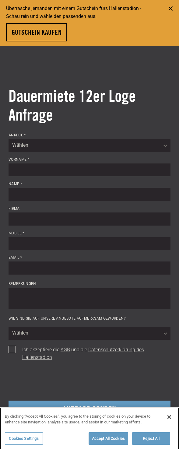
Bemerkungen (22, 283)
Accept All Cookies (108, 439)
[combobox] (89, 145)
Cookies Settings (24, 439)
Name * (15, 184)
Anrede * (17, 135)
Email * (15, 257)
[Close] (169, 418)
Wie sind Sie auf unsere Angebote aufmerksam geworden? (67, 318)
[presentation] (55, 381)
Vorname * (19, 159)
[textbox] (89, 145)
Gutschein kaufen (36, 32)
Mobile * (16, 233)
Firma (14, 208)
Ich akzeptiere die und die (83, 353)
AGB (65, 350)
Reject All (151, 439)
